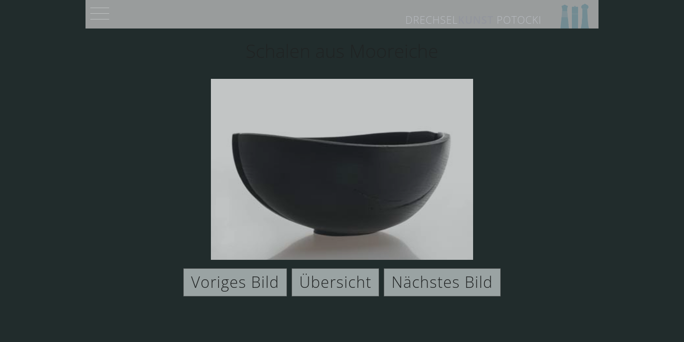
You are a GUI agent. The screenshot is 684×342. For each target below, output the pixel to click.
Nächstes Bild (442, 281)
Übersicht (335, 281)
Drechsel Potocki (473, 20)
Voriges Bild (235, 281)
